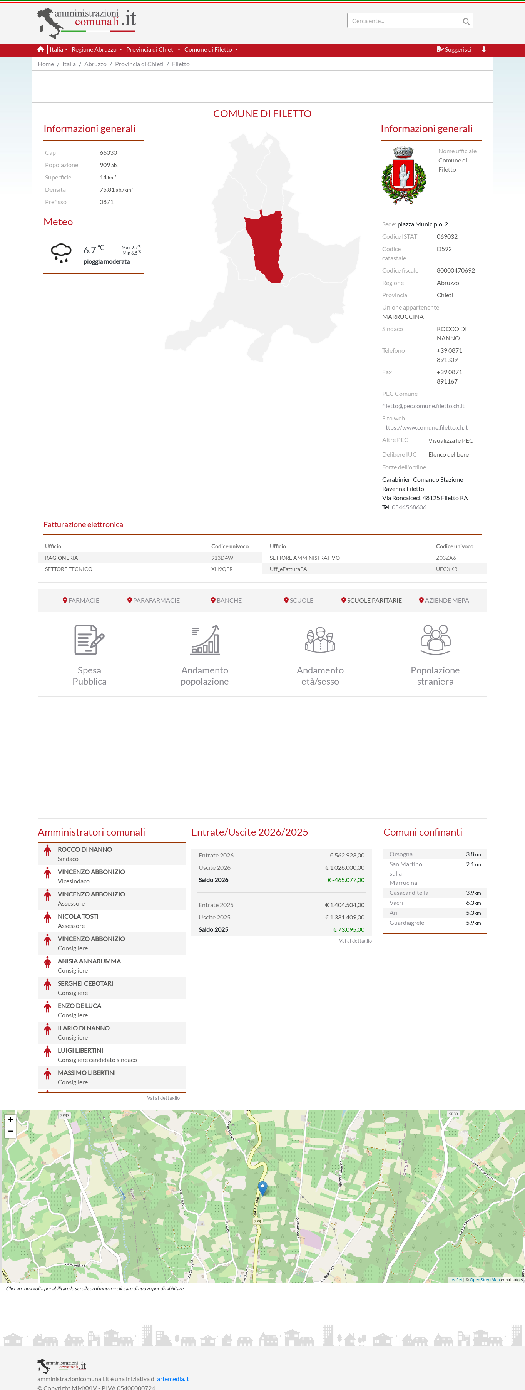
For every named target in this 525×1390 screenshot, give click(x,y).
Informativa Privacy (132, 1339)
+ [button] (10, 1062)
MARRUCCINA (403, 316)
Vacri (396, 902)
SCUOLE (301, 600)
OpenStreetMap (485, 1222)
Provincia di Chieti (139, 63)
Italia (69, 63)
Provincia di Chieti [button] (151, 49)
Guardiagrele (407, 922)
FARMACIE (84, 600)
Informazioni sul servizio (69, 1339)
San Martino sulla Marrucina (406, 873)
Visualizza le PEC (450, 440)
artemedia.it (173, 1321)
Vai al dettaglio (163, 1040)
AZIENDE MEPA (447, 600)
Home (46, 63)
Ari (394, 912)
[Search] (405, 20)
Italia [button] (56, 49)
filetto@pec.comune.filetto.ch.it (423, 405)
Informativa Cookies (189, 1339)
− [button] (10, 1074)
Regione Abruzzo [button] (95, 49)
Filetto (181, 63)
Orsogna (401, 853)
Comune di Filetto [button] (208, 49)
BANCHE (229, 600)
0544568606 (409, 507)
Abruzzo (95, 63)
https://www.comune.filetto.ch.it (425, 427)
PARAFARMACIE (156, 600)
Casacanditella (409, 892)
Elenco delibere (448, 454)
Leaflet (456, 1222)
